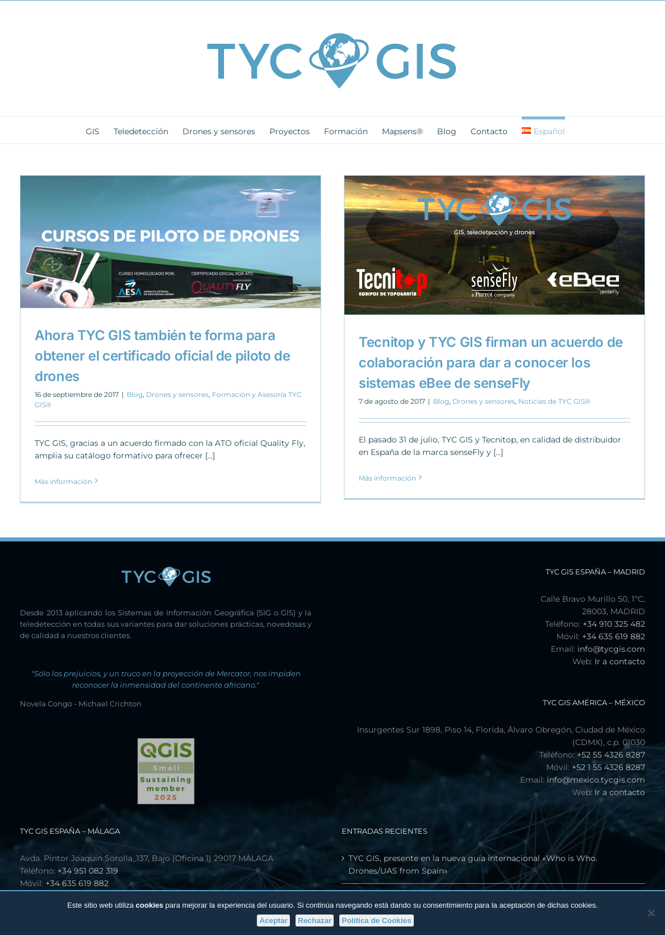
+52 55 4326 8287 (611, 755)
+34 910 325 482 (614, 624)
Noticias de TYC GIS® (554, 401)
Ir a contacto (620, 661)
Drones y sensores (177, 394)
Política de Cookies (376, 920)
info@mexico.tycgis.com (596, 780)
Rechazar (314, 920)
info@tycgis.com (611, 649)
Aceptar (273, 920)
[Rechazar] (650, 913)
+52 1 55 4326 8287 (608, 767)
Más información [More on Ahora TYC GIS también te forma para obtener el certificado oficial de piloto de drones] (63, 481)
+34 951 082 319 (87, 871)
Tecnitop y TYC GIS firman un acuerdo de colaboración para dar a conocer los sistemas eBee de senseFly (491, 362)
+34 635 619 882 (613, 636)
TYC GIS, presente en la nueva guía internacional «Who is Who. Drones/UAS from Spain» (472, 864)
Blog (135, 394)
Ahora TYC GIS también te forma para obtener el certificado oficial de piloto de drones (162, 355)
